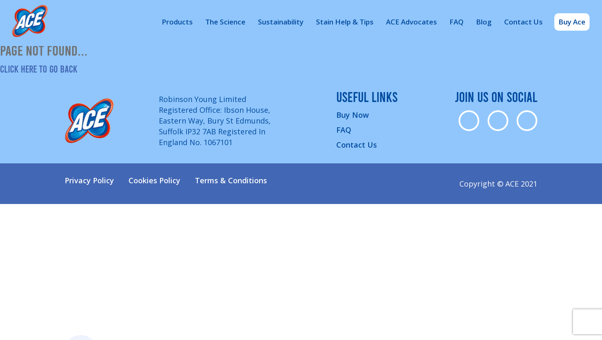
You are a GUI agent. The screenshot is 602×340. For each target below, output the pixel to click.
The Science (225, 22)
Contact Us (523, 22)
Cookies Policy (154, 180)
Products (177, 22)
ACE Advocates (411, 22)
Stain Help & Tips (345, 22)
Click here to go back (39, 69)
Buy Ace (571, 22)
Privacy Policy (89, 180)
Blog (484, 22)
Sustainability (280, 22)
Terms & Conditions (231, 180)
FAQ (456, 22)
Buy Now (352, 115)
